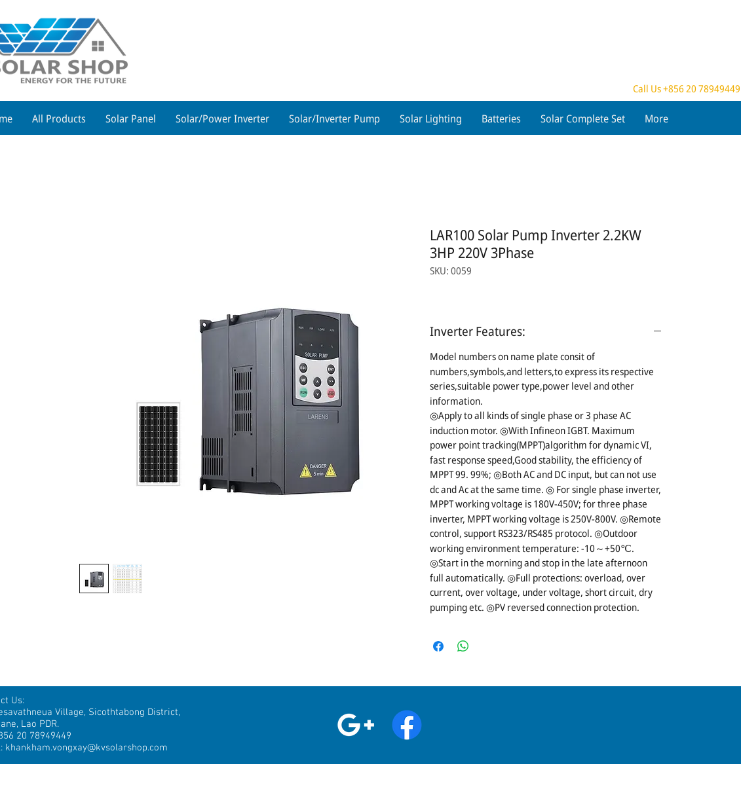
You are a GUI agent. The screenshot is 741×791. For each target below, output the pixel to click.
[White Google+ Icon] (355, 725)
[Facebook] (407, 725)
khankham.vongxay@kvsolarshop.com (86, 748)
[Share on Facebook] (438, 646)
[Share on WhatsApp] (463, 646)
